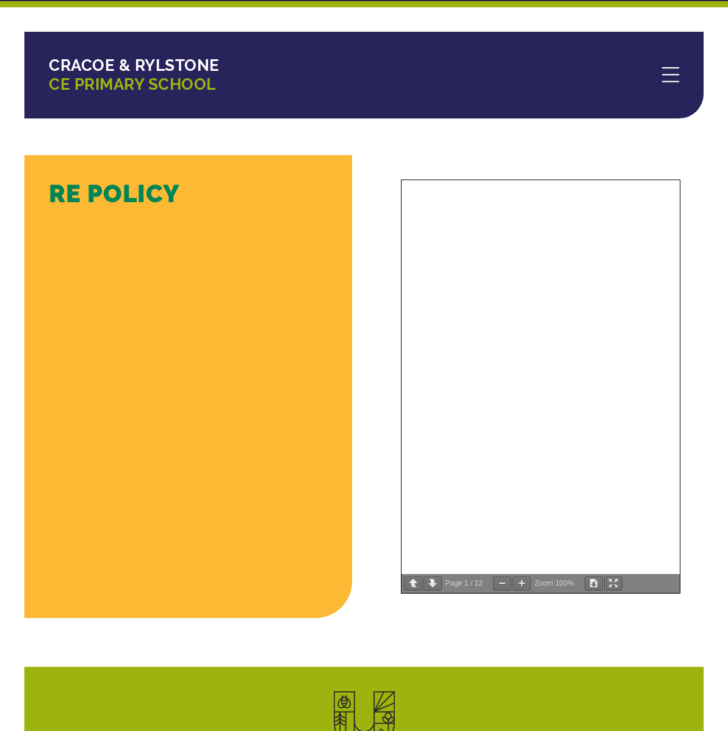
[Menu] (670, 75)
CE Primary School (134, 74)
